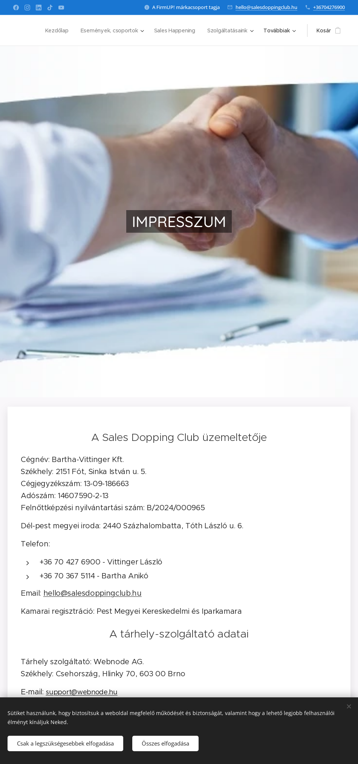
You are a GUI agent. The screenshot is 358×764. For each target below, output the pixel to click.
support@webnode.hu (81, 692)
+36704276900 (329, 7)
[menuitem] (56, 30)
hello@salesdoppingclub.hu (266, 7)
